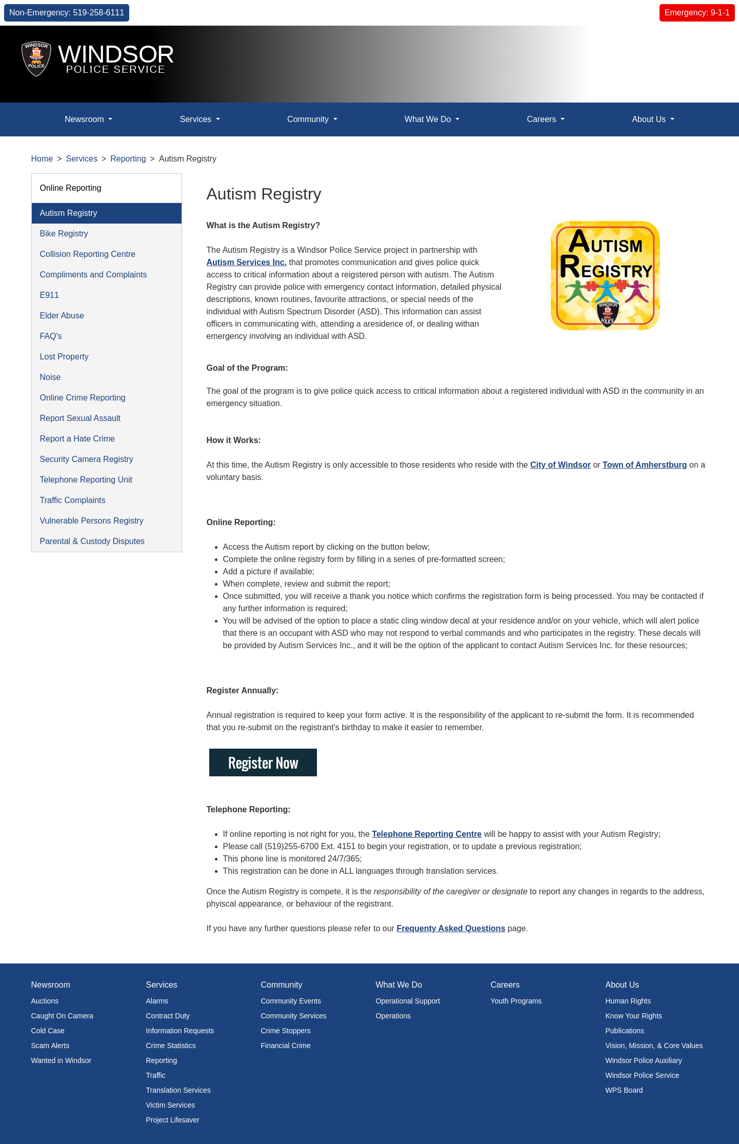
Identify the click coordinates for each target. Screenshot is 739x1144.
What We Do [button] (429, 119)
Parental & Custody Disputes (92, 541)
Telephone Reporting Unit (86, 479)
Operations (393, 1016)
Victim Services (170, 1105)
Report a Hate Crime (77, 438)
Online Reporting (71, 188)
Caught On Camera (62, 1016)
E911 (49, 295)
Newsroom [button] (85, 119)
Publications (625, 1031)
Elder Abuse (62, 315)
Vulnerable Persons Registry (92, 520)
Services (81, 158)
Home (42, 158)
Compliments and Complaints (93, 274)
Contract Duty (168, 1016)
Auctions (45, 1001)
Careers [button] (542, 119)
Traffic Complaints (73, 500)
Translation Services (178, 1090)
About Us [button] (650, 119)
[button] (707, 44)
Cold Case (48, 1031)
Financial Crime (286, 1045)
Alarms (157, 1001)
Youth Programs (516, 1001)
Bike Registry (64, 233)
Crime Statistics (171, 1045)
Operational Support (408, 1001)
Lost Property (64, 356)
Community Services (294, 1016)
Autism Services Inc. (247, 262)
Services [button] (197, 119)
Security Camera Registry (86, 459)
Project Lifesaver (172, 1120)
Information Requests (180, 1031)
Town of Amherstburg (645, 464)
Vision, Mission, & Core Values (654, 1045)
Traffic (156, 1075)
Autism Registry (68, 213)
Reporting (128, 158)
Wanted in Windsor (61, 1060)
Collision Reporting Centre (88, 254)
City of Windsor (560, 464)
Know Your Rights (634, 1016)
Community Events (291, 1001)
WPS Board (624, 1090)
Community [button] (309, 119)
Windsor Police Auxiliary (644, 1060)
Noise (50, 377)
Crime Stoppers (286, 1031)
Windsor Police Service (643, 1075)
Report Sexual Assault (80, 418)
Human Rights (628, 1001)
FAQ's (51, 336)
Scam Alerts (50, 1045)
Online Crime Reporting (83, 397)
